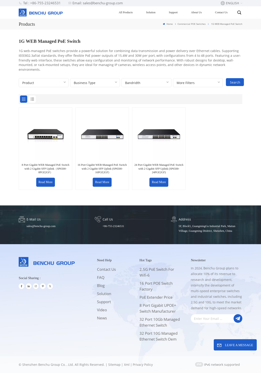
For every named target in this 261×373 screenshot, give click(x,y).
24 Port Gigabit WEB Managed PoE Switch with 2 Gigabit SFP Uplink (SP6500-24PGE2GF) (158, 168)
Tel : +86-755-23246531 (40, 3)
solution (104, 293)
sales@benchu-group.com (41, 226)
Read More (45, 182)
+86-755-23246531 (113, 226)
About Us (196, 12)
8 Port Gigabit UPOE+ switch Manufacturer (158, 308)
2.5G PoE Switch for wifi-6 (157, 272)
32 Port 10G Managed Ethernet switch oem (159, 336)
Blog (101, 285)
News (102, 318)
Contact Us (221, 12)
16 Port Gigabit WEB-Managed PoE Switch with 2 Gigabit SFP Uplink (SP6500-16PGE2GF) (102, 168)
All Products (126, 12)
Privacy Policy (143, 364)
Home (168, 23)
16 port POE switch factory (156, 286)
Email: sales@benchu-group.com (95, 3)
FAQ (100, 277)
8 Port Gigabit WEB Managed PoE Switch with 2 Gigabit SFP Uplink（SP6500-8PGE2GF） (45, 168)
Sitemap (114, 364)
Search (235, 82)
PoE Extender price (156, 297)
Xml (127, 364)
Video (102, 309)
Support (173, 12)
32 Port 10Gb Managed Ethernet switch (160, 322)
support (104, 301)
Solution (150, 12)
